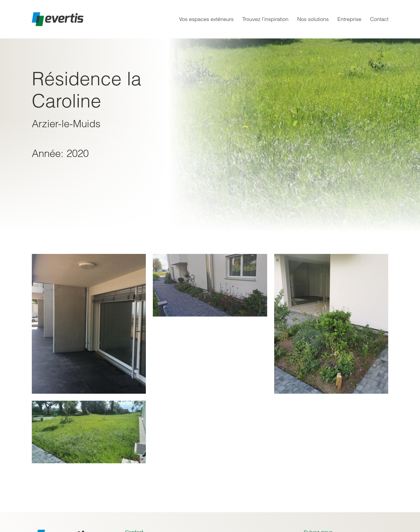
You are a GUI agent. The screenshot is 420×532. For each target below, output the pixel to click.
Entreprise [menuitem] (349, 19)
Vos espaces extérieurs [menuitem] (206, 19)
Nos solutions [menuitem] (313, 19)
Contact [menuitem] (379, 19)
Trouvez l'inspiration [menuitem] (265, 19)
